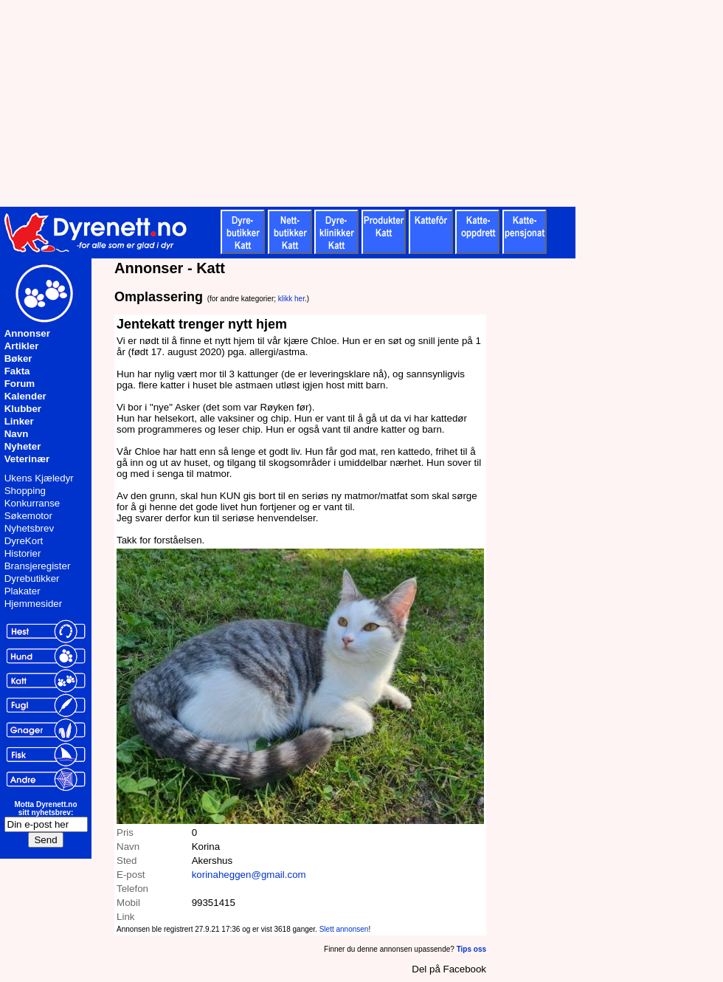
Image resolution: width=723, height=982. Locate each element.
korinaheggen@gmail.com (249, 874)
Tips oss (471, 949)
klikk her (291, 299)
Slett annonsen (344, 929)
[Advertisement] (361, 103)
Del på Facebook (449, 969)
